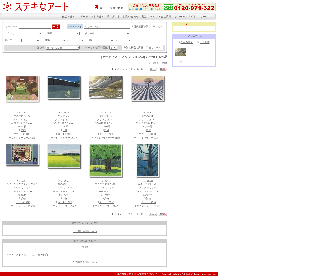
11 (142, 68)
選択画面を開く (142, 26)
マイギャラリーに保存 (23, 137)
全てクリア (155, 47)
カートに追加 (23, 134)
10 (137, 68)
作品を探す (68, 16)
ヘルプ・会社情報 (160, 16)
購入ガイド (113, 16)
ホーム (204, 16)
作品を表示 (187, 42)
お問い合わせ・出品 (135, 16)
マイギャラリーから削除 (107, 137)
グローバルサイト (185, 16)
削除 (85, 246)
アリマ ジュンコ (22, 119)
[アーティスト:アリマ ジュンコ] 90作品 (27, 254)
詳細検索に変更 (134, 47)
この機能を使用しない (85, 231)
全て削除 (205, 42)
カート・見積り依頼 (111, 8)
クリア (159, 26)
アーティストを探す (92, 16)
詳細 (23, 130)
